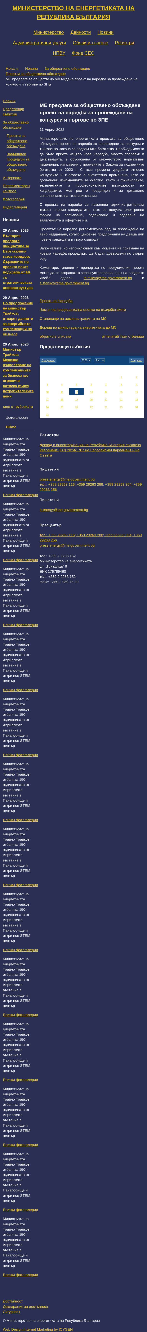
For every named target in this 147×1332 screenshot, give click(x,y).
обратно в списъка (55, 336)
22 (121, 399)
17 (47, 399)
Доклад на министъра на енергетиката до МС (78, 327)
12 (76, 392)
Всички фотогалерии (20, 495)
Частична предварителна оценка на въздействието (83, 310)
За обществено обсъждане (67, 69)
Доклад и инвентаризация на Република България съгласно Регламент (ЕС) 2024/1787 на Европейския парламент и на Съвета (90, 450)
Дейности (80, 32)
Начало (12, 69)
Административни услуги (39, 42)
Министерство (48, 32)
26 (76, 407)
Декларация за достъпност (25, 1307)
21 (106, 399)
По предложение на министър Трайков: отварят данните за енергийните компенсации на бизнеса (18, 318)
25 (62, 407)
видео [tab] (11, 426)
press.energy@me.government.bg (67, 479)
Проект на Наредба (56, 301)
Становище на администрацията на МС (73, 319)
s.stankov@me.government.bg (64, 283)
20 (91, 399)
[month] (100, 360)
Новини (106, 32)
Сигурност (11, 1312)
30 (136, 407)
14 (106, 392)
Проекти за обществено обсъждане (36, 74)
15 (121, 392)
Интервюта (12, 178)
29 (121, 407)
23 (136, 399)
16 (136, 392)
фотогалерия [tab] (17, 417)
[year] (86, 360)
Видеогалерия (15, 207)
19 (76, 399)
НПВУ (59, 53)
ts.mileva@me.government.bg (108, 278)
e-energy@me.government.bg (64, 510)
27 (91, 407)
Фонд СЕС (83, 53)
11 (62, 392)
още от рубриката (18, 407)
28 (106, 407)
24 (47, 407)
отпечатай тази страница (123, 336)
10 (47, 392)
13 (91, 392)
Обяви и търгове (90, 42)
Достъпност (13, 1301)
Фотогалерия (14, 199)
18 (62, 399)
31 (47, 414)
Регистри (124, 42)
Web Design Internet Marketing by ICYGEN (38, 1329)
